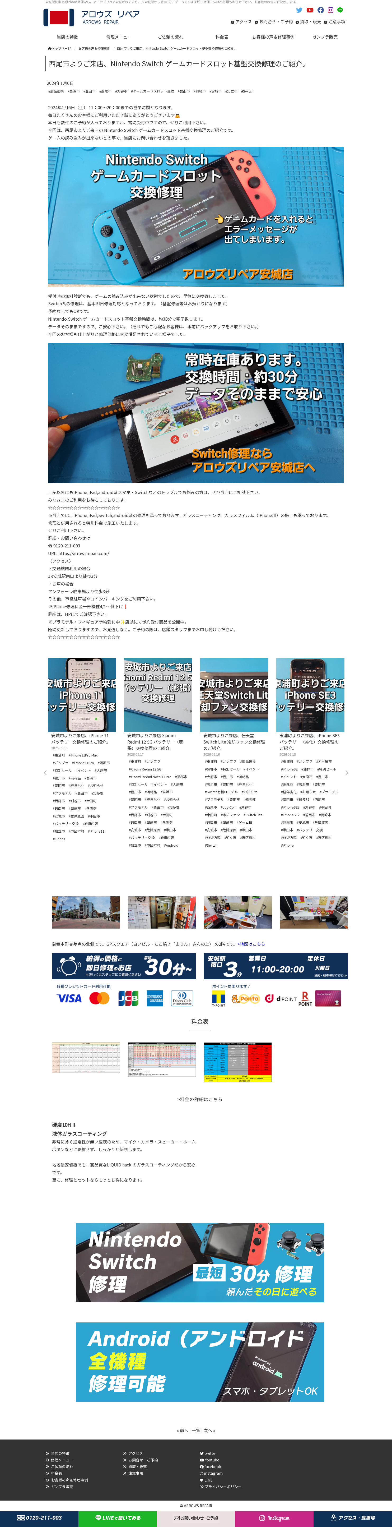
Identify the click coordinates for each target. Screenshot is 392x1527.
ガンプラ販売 (62, 1486)
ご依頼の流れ (62, 1466)
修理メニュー (62, 1460)
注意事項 (336, 21)
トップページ (59, 48)
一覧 (196, 1430)
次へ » (209, 1430)
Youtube (209, 1460)
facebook (210, 1466)
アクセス (243, 21)
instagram (211, 1473)
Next (346, 773)
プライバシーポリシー (223, 1486)
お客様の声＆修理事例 (69, 1480)
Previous (45, 773)
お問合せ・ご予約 (276, 21)
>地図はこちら (251, 944)
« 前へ (182, 1430)
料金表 (56, 1473)
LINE (208, 1480)
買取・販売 (310, 21)
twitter (208, 1453)
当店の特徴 (60, 1453)
